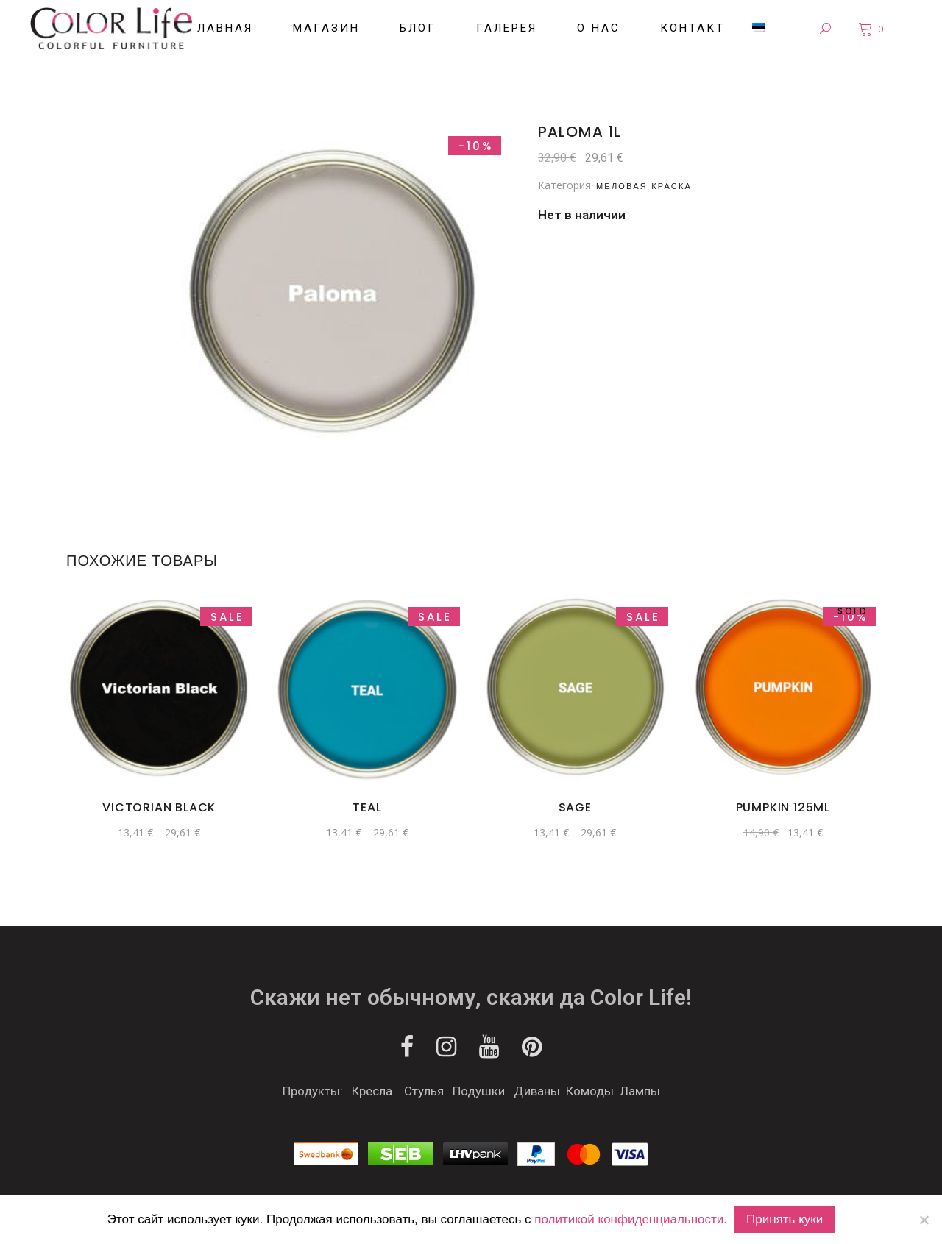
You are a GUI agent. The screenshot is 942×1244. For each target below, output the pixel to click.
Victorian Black (159, 807)
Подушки (479, 1091)
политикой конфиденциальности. (630, 1219)
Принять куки (784, 1219)
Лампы (640, 1091)
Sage (575, 807)
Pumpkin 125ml (783, 807)
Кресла (372, 1091)
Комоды (590, 1091)
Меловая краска (644, 186)
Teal (367, 807)
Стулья (424, 1091)
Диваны (537, 1091)
